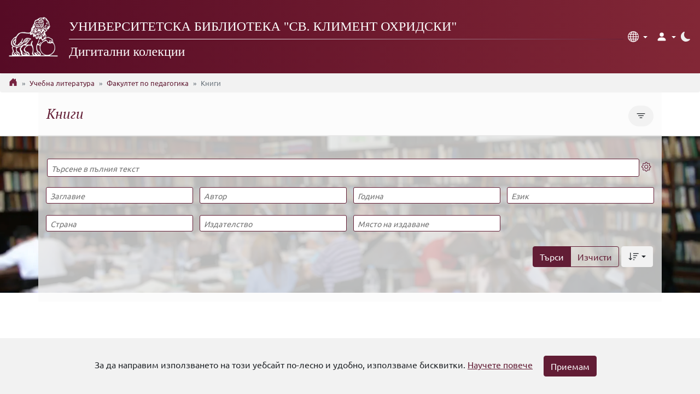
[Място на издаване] (426, 223)
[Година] (426, 195)
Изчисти (595, 256)
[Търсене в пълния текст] (343, 168)
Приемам (570, 366)
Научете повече (500, 364)
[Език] (580, 195)
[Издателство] (273, 223)
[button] (637, 37)
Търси (552, 256)
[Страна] (119, 223)
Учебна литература (62, 83)
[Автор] (273, 195)
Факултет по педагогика (148, 83)
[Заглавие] (119, 195)
